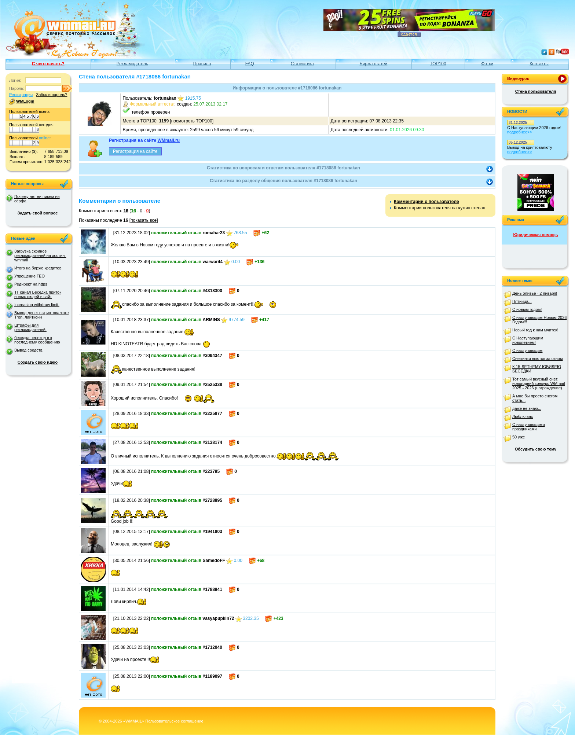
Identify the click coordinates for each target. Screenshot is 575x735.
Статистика (302, 63)
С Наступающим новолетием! (527, 340)
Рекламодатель (132, 63)
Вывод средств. (29, 350)
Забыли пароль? (51, 94)
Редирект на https (30, 284)
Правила (202, 63)
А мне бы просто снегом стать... (534, 398)
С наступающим (527, 350)
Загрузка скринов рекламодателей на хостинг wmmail (40, 255)
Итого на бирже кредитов (37, 268)
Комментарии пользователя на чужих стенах (439, 207)
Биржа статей (374, 63)
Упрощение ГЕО (29, 276)
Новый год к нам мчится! (535, 330)
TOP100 (438, 63)
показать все (144, 220)
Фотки (487, 63)
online (44, 138)
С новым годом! (527, 309)
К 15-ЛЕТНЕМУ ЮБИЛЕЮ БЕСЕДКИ (536, 368)
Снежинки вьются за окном (537, 358)
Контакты (539, 63)
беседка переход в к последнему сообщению (37, 339)
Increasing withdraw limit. (36, 304)
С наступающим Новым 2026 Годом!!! (539, 319)
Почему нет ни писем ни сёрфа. (37, 198)
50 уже (518, 437)
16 (126, 210)
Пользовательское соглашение (174, 721)
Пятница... (522, 301)
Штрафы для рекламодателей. (30, 327)
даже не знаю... (526, 408)
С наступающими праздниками (528, 426)
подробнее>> (519, 132)
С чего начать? (48, 63)
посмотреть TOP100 (191, 121)
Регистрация (21, 94)
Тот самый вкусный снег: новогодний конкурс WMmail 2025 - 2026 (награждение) (538, 383)
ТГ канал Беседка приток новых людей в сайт (37, 294)
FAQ (249, 63)
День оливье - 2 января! (534, 293)
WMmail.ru (168, 140)
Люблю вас (522, 416)
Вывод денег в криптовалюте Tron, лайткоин (41, 314)
